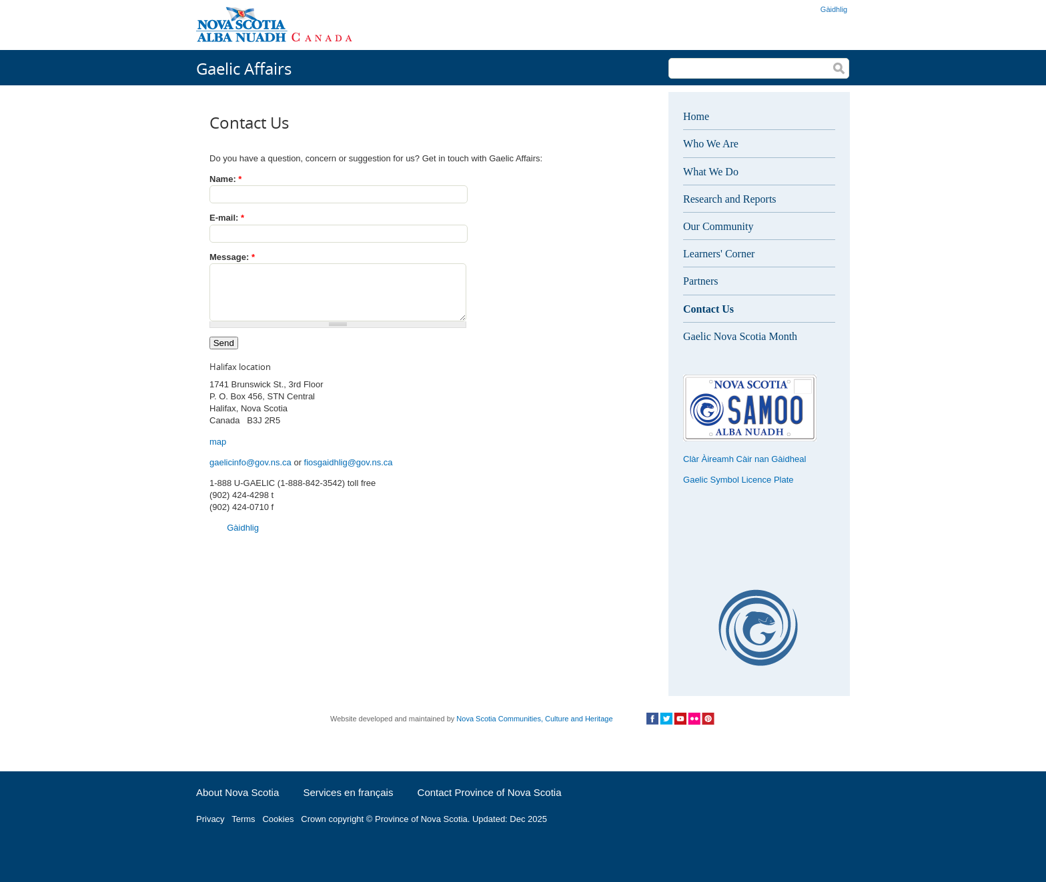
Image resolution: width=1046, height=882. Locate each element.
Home (696, 116)
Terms (243, 819)
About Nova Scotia (237, 792)
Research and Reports (729, 199)
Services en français (348, 792)
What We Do (710, 171)
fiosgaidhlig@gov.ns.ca (348, 472)
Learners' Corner (718, 253)
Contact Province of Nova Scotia (490, 792)
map (217, 452)
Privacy (210, 819)
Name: (225, 179)
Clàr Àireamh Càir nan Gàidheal (744, 459)
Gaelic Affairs (244, 68)
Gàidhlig (834, 9)
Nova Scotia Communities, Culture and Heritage (534, 719)
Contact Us (708, 309)
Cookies (278, 819)
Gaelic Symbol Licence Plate (738, 480)
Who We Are (710, 143)
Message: (232, 257)
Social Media (680, 719)
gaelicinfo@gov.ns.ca (250, 472)
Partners (700, 281)
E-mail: (226, 218)
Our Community (718, 226)
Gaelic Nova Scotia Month (740, 336)
